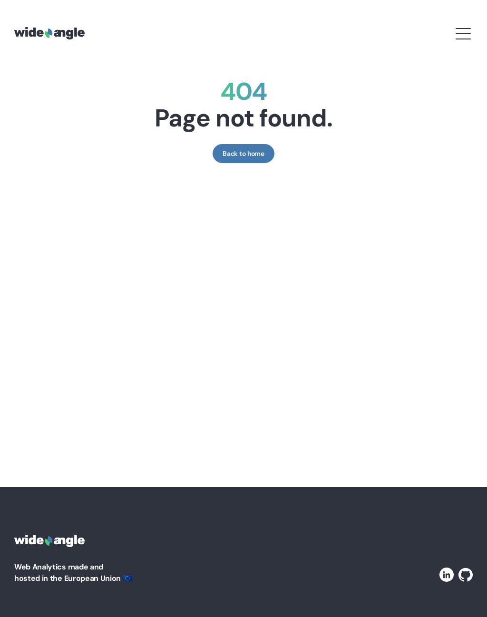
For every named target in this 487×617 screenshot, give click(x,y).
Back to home (243, 153)
